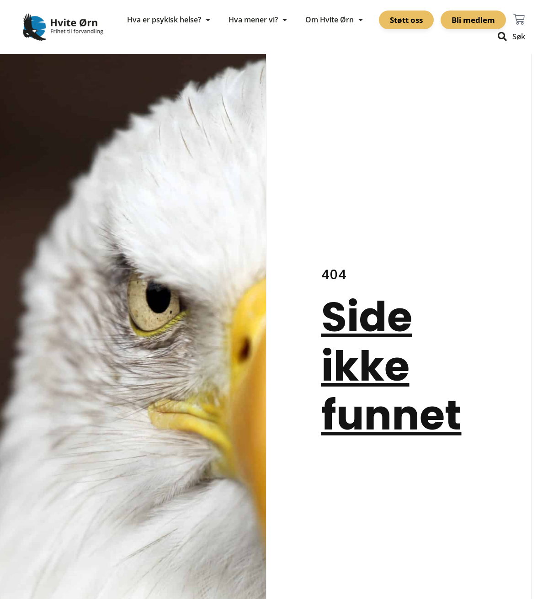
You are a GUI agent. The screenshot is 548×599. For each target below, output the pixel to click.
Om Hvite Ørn (334, 19)
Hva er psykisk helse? (168, 19)
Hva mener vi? (258, 19)
